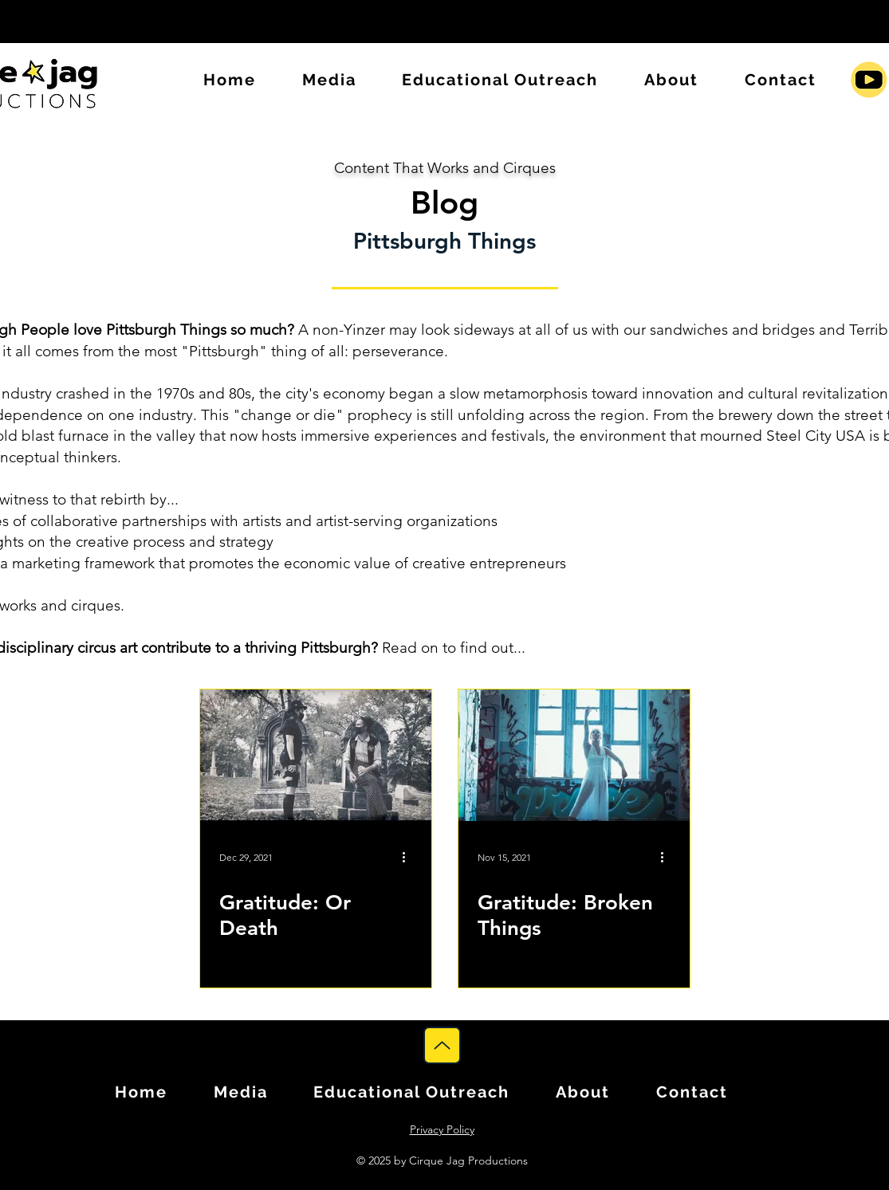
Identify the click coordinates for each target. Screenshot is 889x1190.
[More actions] (409, 856)
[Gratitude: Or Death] (315, 755)
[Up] (442, 1045)
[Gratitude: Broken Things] (574, 755)
